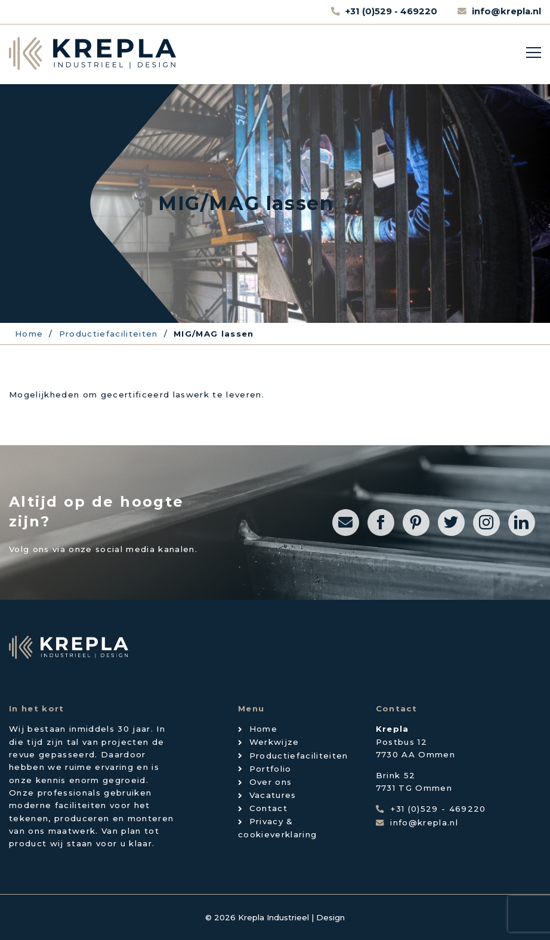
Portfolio (270, 768)
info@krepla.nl (506, 11)
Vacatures (272, 795)
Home (263, 728)
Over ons (270, 782)
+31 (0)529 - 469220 (392, 11)
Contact (268, 808)
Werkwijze (274, 742)
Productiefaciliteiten (298, 755)
